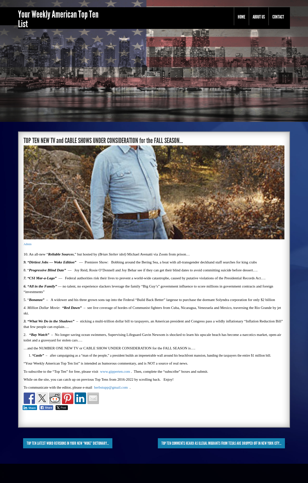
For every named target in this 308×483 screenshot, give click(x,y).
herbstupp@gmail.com (111, 387)
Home (241, 16)
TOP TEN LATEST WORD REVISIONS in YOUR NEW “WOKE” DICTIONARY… (68, 443)
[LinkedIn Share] (30, 407)
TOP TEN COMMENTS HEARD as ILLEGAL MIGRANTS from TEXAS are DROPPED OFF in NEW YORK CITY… (221, 443)
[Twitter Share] (62, 407)
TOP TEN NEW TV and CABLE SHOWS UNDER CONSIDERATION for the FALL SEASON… (103, 140)
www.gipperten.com (115, 371)
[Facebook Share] (46, 407)
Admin (28, 244)
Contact (278, 16)
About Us (259, 16)
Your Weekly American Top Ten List (58, 19)
